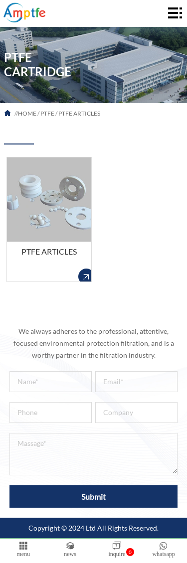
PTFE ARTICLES (79, 113)
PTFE (47, 113)
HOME (27, 113)
